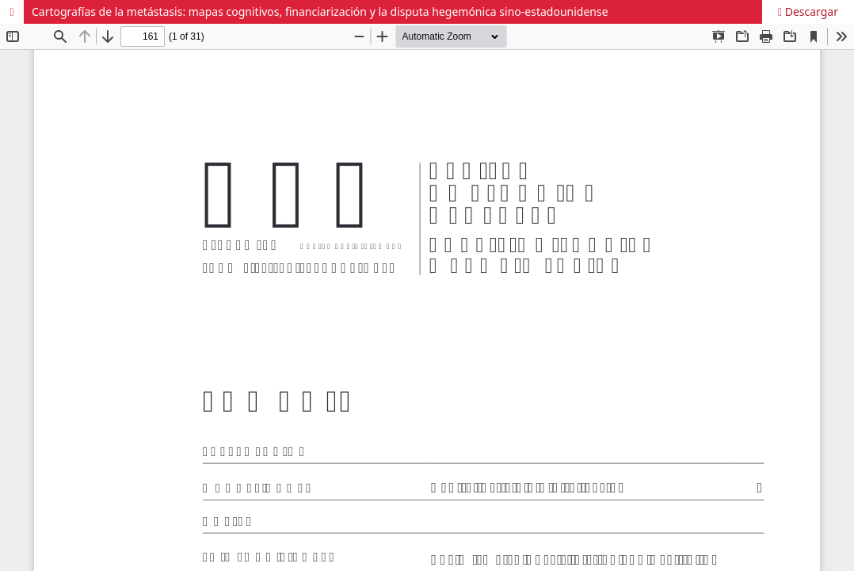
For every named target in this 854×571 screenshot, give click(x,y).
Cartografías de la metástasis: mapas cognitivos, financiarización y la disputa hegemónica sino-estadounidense (320, 11)
